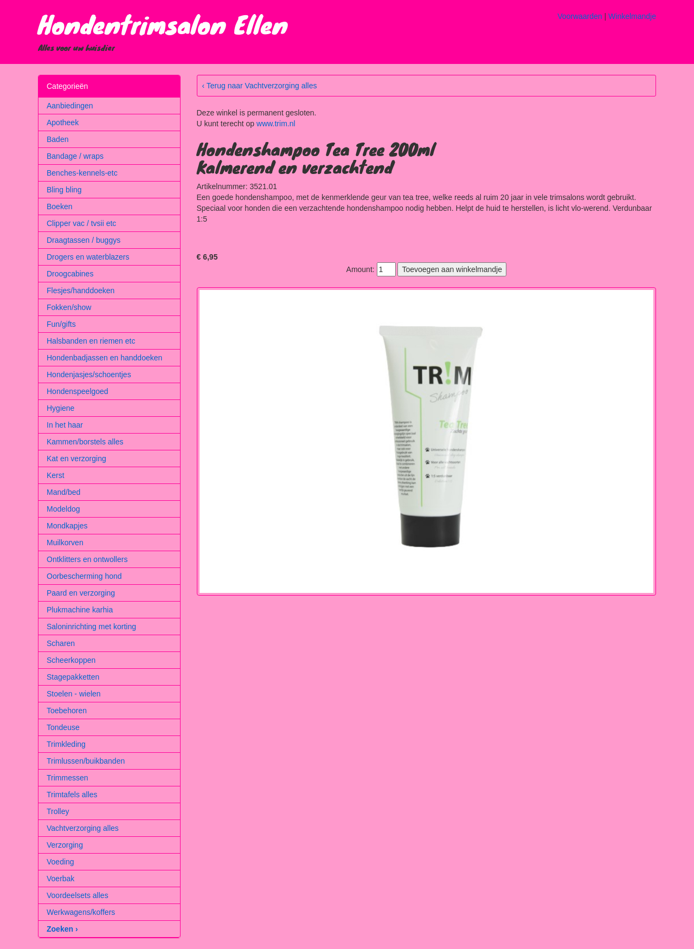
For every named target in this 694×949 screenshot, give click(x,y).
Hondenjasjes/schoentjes (89, 374)
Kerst (56, 475)
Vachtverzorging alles (83, 828)
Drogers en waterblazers (88, 257)
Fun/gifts (61, 324)
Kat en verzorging (76, 458)
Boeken (59, 206)
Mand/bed (63, 492)
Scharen (61, 643)
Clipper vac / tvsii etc (81, 223)
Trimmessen (67, 777)
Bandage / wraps (75, 156)
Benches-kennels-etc (82, 173)
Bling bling (64, 189)
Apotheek (63, 122)
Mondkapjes (67, 525)
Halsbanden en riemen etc (91, 341)
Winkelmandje (632, 16)
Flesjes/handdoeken (80, 290)
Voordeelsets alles (77, 895)
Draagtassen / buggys (83, 240)
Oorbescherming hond (84, 576)
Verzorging (65, 845)
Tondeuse (63, 727)
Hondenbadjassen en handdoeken (104, 357)
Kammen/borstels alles (85, 441)
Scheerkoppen (71, 660)
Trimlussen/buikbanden (86, 761)
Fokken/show (69, 307)
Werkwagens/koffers (81, 912)
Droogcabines (70, 273)
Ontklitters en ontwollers (87, 559)
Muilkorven (65, 542)
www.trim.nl (275, 123)
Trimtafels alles (72, 794)
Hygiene (60, 408)
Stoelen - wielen (74, 693)
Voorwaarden (579, 16)
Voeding (60, 861)
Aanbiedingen (70, 105)
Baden (57, 139)
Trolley (58, 811)
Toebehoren (67, 710)
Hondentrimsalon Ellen (163, 23)
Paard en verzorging (81, 593)
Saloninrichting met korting (91, 626)
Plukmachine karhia (80, 609)
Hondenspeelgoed (77, 391)
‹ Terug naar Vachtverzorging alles (259, 85)
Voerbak (60, 878)
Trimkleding (66, 744)
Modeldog (63, 509)
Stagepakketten (73, 677)
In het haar (65, 425)
